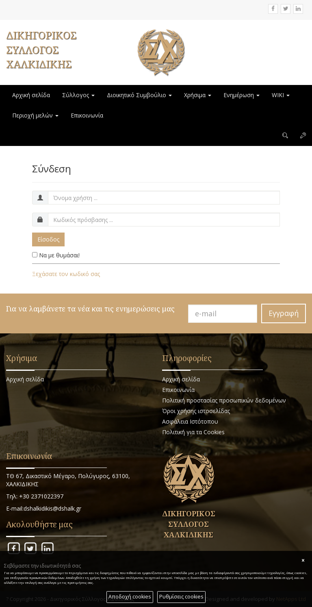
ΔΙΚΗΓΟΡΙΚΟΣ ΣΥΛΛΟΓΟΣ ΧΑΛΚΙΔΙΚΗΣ (41, 49)
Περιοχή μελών (35, 115)
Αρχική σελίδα (31, 95)
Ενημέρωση (241, 95)
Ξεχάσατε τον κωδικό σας (66, 274)
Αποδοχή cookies (129, 596)
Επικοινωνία (87, 115)
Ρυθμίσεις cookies (181, 596)
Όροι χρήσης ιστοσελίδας (196, 411)
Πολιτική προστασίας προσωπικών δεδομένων (224, 400)
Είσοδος (48, 239)
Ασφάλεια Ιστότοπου (190, 421)
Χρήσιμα (197, 95)
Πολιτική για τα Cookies (193, 432)
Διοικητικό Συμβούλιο (139, 95)
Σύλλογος (78, 95)
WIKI (281, 95)
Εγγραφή (284, 313)
